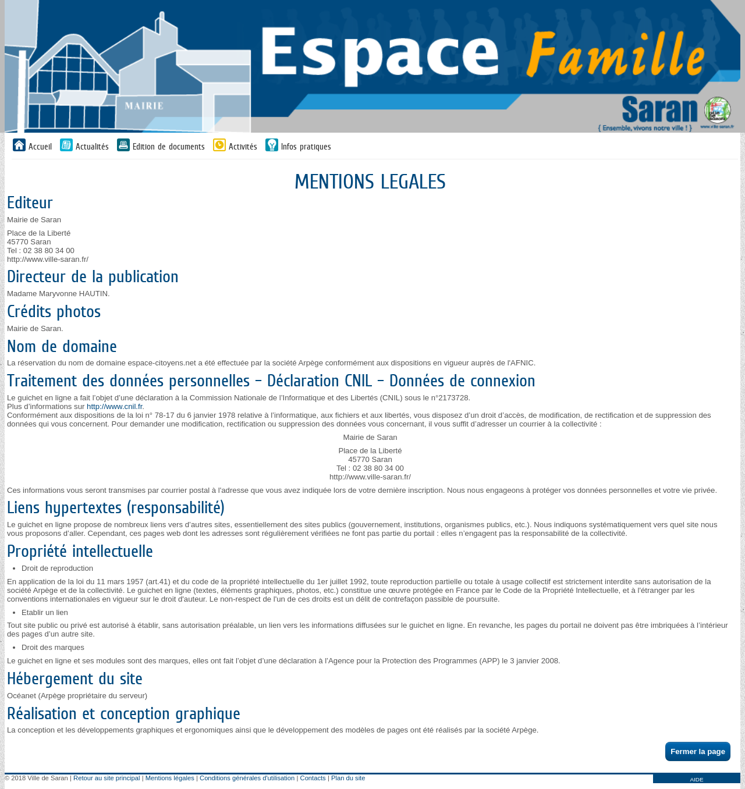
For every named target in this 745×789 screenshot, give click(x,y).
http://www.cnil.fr (114, 406)
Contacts (313, 777)
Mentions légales (170, 777)
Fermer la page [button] (697, 751)
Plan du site (348, 777)
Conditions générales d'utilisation (247, 777)
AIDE (696, 779)
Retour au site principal (106, 777)
